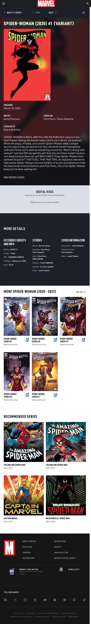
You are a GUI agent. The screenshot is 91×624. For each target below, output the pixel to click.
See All (81, 292)
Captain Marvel (11, 518)
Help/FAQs (28, 547)
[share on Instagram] (25, 600)
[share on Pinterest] (64, 600)
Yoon (16, 345)
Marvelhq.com (61, 552)
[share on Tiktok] (84, 600)
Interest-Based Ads (59, 617)
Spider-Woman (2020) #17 (38, 395)
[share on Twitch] (74, 600)
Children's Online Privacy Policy (21, 617)
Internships (29, 558)
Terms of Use (18, 613)
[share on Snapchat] (54, 600)
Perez (12, 345)
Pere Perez (50, 118)
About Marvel (29, 541)
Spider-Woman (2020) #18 (10, 395)
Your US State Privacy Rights (48, 613)
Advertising (60, 541)
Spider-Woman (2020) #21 (10, 340)
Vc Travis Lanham (47, 267)
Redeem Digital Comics (65, 558)
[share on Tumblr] (35, 600)
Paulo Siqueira (65, 118)
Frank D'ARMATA (46, 263)
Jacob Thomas (44, 270)
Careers (27, 552)
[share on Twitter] (15, 600)
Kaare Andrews (12, 129)
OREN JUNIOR (38, 259)
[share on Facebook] (5, 600)
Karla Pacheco (12, 118)
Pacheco (6, 345)
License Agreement (42, 617)
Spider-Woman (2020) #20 (38, 340)
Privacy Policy (30, 613)
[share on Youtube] (45, 600)
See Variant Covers (14, 176)
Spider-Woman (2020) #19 (66, 340)
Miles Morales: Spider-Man (58, 518)
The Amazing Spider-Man (14, 465)
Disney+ (58, 547)
